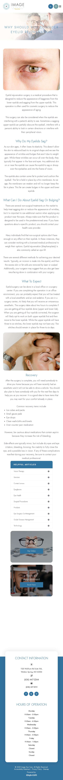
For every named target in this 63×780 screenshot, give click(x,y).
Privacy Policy (37, 769)
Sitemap (46, 769)
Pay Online (31, 551)
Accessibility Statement (22, 769)
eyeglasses (17, 489)
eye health (17, 495)
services (17, 477)
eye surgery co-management (24, 513)
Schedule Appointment (56, 6)
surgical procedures (21, 501)
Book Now (31, 584)
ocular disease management (24, 519)
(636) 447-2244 (31, 679)
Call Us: (50, 6)
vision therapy (19, 471)
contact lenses (19, 483)
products (17, 507)
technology (18, 525)
